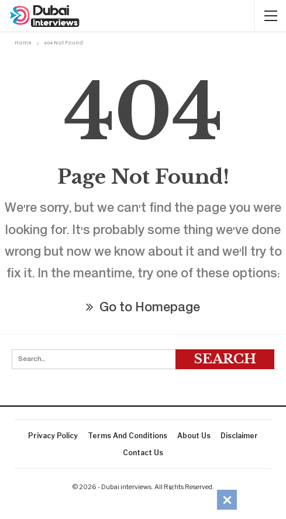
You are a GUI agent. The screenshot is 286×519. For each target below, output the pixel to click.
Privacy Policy (53, 435)
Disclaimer (239, 435)
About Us (194, 435)
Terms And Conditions (127, 435)
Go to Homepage (143, 308)
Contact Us (143, 452)
